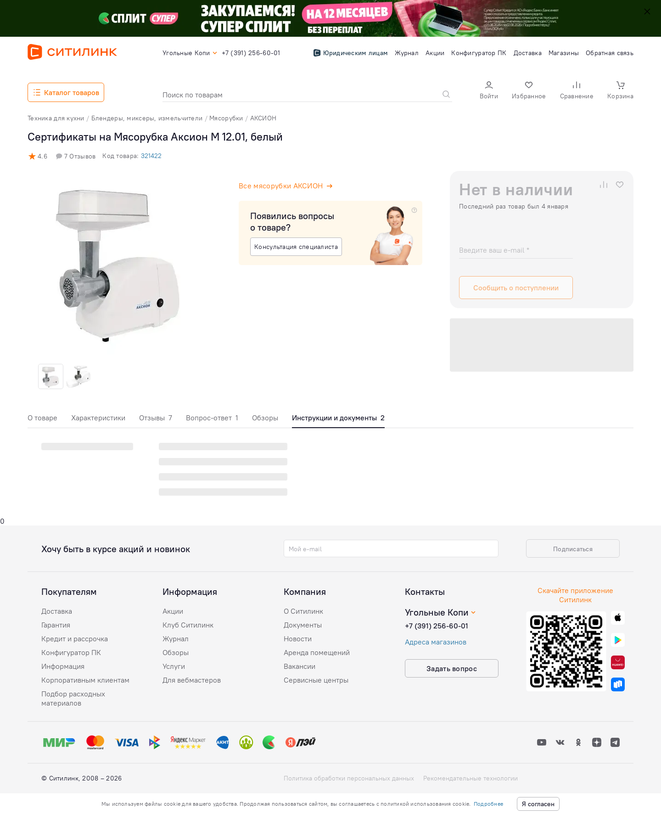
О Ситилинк (303, 611)
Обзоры (265, 417)
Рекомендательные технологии (470, 778)
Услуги (173, 666)
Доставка (56, 611)
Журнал (175, 638)
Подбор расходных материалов (73, 698)
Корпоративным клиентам (85, 679)
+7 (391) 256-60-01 (436, 625)
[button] (489, 91)
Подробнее (488, 803)
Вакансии (299, 666)
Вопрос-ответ (212, 417)
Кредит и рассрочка (74, 638)
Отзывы (155, 417)
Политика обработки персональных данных (349, 778)
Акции (172, 611)
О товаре (42, 417)
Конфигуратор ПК (71, 652)
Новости (298, 638)
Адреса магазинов (435, 641)
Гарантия (55, 624)
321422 (151, 156)
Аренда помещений (317, 652)
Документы (303, 624)
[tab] (42, 420)
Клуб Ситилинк (187, 624)
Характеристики (98, 417)
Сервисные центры (316, 679)
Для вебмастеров (191, 679)
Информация (62, 666)
